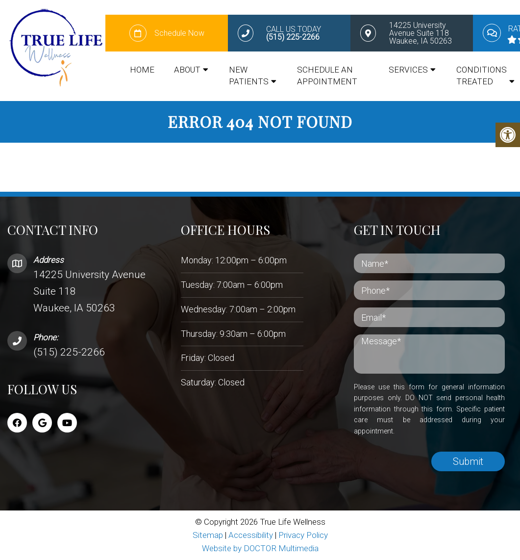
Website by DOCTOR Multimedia (260, 548)
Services (408, 70)
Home (142, 70)
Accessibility (250, 534)
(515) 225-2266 (69, 351)
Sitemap (208, 534)
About (187, 70)
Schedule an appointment (327, 76)
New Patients (249, 76)
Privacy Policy (303, 534)
